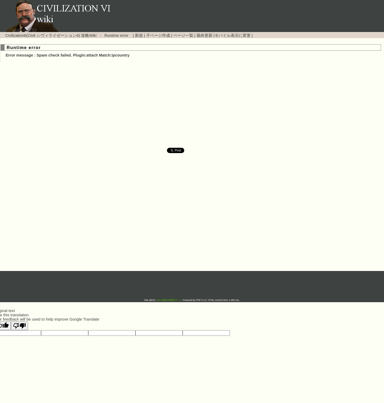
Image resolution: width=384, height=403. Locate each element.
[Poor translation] (19, 325)
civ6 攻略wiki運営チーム (170, 300)
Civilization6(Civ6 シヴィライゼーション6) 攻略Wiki (51, 35)
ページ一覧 (183, 35)
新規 (139, 35)
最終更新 (205, 35)
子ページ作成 (158, 35)
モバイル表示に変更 (233, 35)
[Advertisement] (146, 105)
